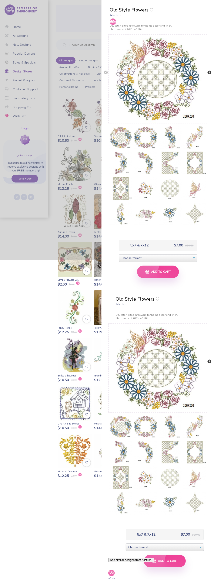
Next (209, 73)
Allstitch (115, 15)
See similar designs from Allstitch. (131, 560)
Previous (106, 73)
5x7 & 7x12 (139, 245)
